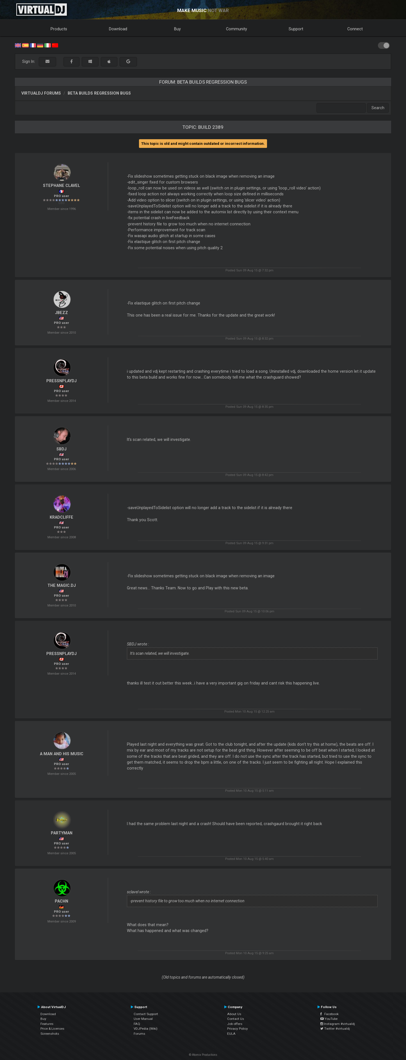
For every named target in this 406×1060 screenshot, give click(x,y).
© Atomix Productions (203, 1055)
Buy (177, 29)
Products (59, 29)
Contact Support (146, 1014)
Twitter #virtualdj (335, 1029)
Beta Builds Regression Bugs (99, 93)
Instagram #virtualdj (337, 1024)
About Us (234, 1014)
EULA (231, 1034)
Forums (139, 1034)
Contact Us (235, 1019)
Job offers (234, 1024)
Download (118, 29)
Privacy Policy (237, 1029)
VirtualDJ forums (41, 93)
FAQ (137, 1024)
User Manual (143, 1019)
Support (296, 29)
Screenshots (49, 1034)
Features (46, 1024)
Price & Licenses (52, 1029)
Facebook (329, 1014)
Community (236, 29)
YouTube (328, 1019)
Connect (355, 29)
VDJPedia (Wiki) (146, 1029)
